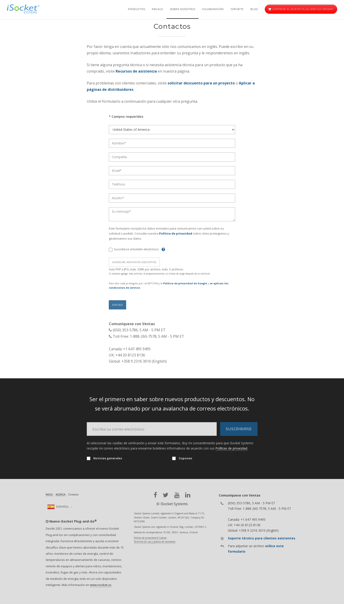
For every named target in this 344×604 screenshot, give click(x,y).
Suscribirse (239, 429)
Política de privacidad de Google (185, 283)
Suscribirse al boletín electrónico (134, 249)
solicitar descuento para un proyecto (201, 83)
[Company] (172, 157)
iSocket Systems (174, 503)
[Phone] (172, 184)
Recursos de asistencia (137, 71)
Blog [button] (254, 9)
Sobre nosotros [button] (182, 9)
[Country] (172, 129)
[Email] (172, 170)
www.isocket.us (100, 585)
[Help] (162, 249)
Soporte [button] (237, 9)
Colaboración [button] (213, 9)
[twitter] (165, 495)
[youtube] (176, 495)
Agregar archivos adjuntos (134, 262)
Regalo (157, 9)
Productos (136, 9)
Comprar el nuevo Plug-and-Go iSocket (301, 9)
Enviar (117, 304)
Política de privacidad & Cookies (150, 537)
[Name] (172, 143)
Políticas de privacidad (231, 448)
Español (58, 506)
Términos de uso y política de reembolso (154, 541)
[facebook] (155, 495)
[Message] (172, 214)
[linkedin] (187, 495)
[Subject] (172, 198)
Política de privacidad (175, 233)
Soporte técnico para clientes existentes (261, 538)
